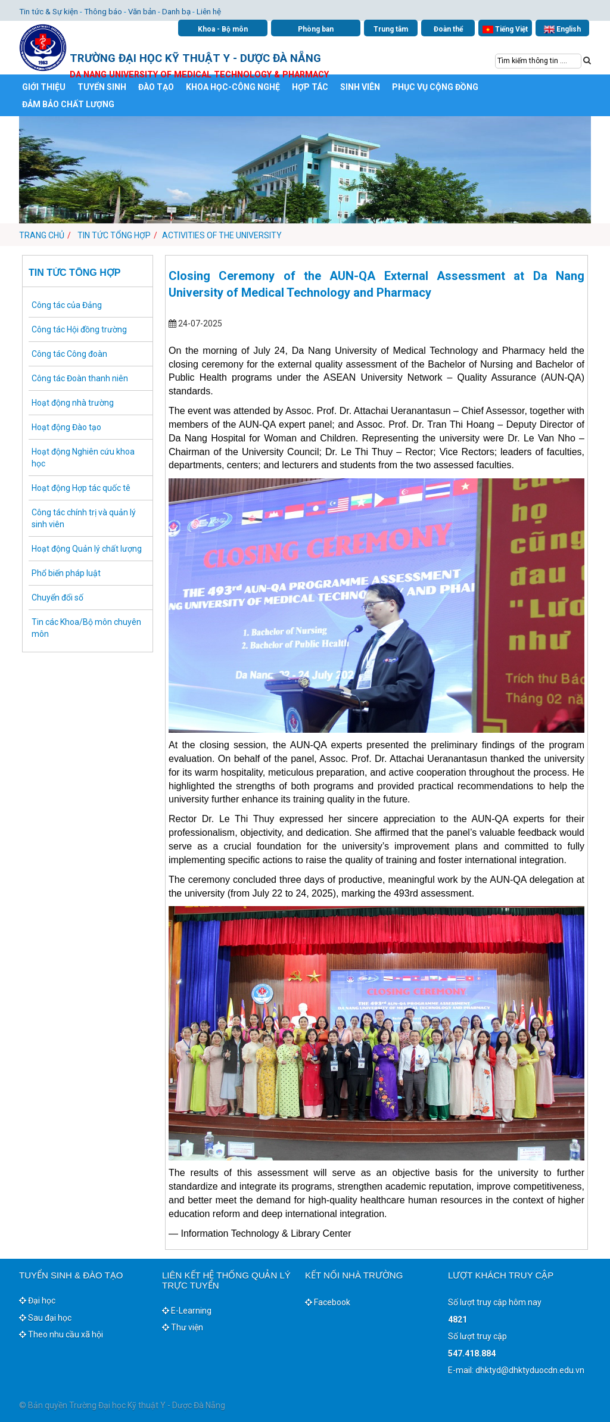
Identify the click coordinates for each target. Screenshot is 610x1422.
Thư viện (182, 1327)
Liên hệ (209, 11)
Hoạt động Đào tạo (66, 427)
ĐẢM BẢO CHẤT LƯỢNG (68, 104)
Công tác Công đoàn (69, 354)
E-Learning (186, 1310)
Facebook (327, 1302)
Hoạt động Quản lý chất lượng (87, 548)
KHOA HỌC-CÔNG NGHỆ (233, 87)
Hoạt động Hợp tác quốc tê (81, 488)
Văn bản (142, 11)
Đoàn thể (448, 29)
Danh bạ (176, 11)
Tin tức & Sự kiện (48, 11)
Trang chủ (41, 235)
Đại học (37, 1300)
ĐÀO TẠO (156, 87)
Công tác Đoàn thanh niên (80, 378)
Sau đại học (45, 1318)
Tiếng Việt (505, 29)
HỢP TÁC (310, 87)
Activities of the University (222, 235)
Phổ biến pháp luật (66, 573)
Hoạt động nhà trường (73, 402)
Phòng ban (316, 29)
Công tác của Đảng (67, 305)
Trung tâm (391, 29)
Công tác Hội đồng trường (79, 329)
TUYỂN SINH (101, 87)
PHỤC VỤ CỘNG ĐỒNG (435, 87)
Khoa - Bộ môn (223, 29)
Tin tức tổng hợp (113, 235)
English (562, 29)
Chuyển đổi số (57, 597)
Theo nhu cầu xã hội (61, 1334)
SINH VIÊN (360, 87)
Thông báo (103, 11)
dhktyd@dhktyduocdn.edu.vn (529, 1370)
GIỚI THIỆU (44, 87)
